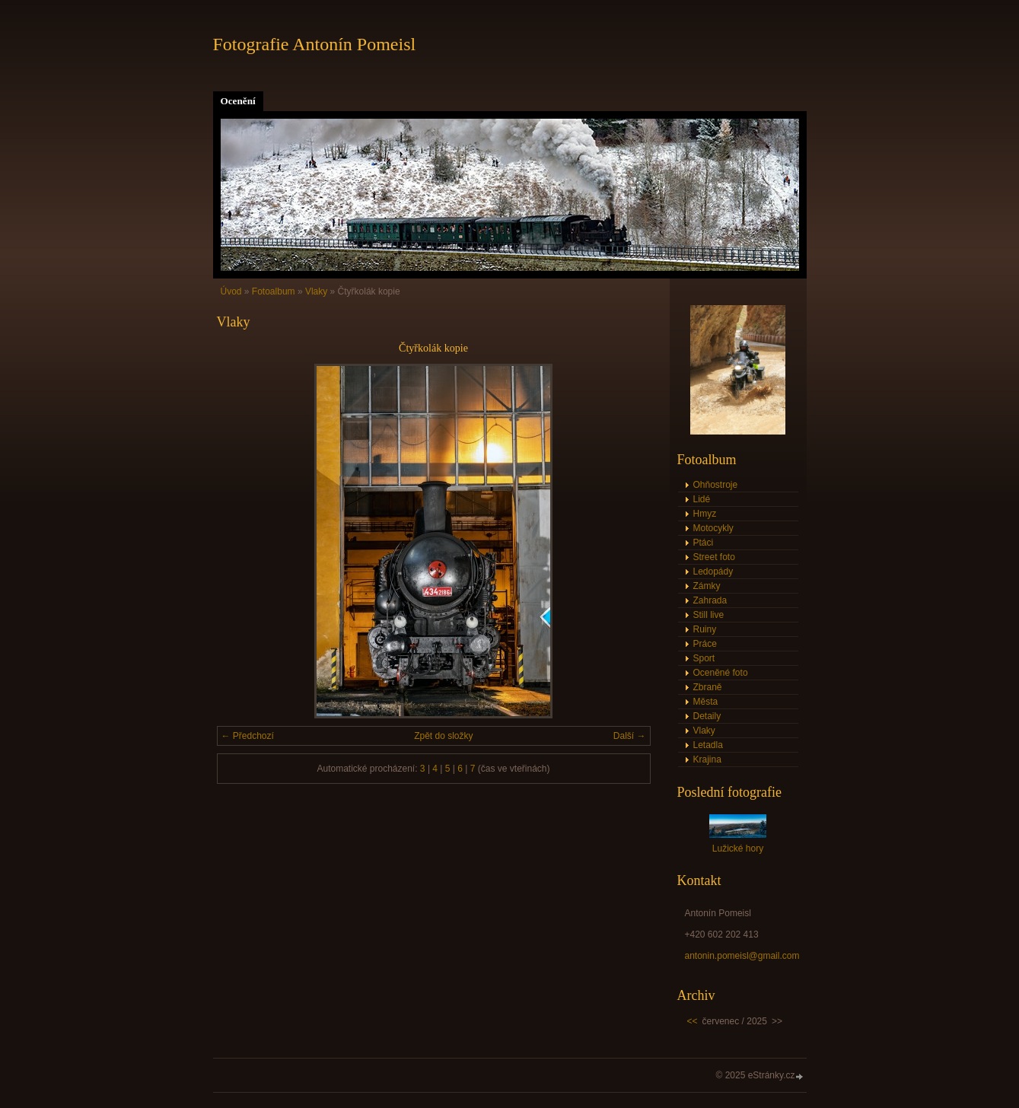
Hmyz (705, 513)
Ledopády (713, 571)
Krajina (707, 759)
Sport (704, 658)
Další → (629, 736)
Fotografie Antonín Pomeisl (314, 44)
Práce (705, 643)
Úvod (231, 291)
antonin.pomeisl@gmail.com (742, 955)
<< (692, 1021)
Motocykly (713, 528)
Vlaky (316, 291)
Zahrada (710, 600)
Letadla (708, 745)
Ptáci (703, 542)
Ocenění (238, 101)
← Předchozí (247, 736)
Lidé (702, 499)
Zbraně (707, 687)
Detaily (707, 716)
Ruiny (705, 629)
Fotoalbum (273, 291)
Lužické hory (737, 848)
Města (705, 701)
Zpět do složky (443, 736)
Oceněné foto (720, 672)
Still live (708, 615)
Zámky (707, 586)
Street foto (714, 557)
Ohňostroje (715, 484)
